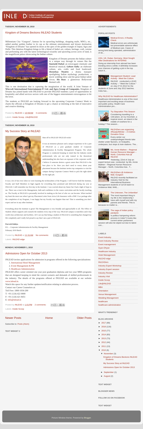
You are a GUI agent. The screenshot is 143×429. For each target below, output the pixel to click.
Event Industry (104, 237)
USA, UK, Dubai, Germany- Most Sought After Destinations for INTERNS (116, 59)
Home (49, 317)
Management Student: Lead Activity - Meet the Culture (123, 77)
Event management (107, 244)
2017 (104, 323)
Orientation (103, 291)
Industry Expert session (108, 269)
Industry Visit (104, 276)
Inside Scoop (18, 117)
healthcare (103, 301)
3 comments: (42, 113)
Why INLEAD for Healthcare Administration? (118, 96)
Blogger (87, 418)
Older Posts (84, 317)
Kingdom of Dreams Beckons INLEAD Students (33, 32)
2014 (104, 334)
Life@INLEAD (31, 117)
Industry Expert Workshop (109, 266)
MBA (100, 287)
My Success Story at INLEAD (22, 131)
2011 (104, 346)
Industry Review (105, 273)
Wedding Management (108, 298)
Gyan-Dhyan (104, 248)
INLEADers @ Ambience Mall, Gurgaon (122, 173)
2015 (104, 331)
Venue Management (107, 294)
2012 (104, 342)
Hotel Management (106, 255)
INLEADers (103, 262)
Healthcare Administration (23, 269)
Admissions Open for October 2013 (26, 253)
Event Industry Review (108, 241)
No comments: (42, 235)
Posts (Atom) (23, 324)
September (109, 372)
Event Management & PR (22, 266)
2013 (104, 338)
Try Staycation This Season (123, 111)
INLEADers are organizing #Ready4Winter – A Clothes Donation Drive (123, 131)
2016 (104, 327)
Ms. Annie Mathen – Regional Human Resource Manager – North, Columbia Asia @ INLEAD (124, 153)
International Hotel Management (25, 262)
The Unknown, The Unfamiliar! (124, 192)
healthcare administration (109, 305)
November (109, 353)
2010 (104, 350)
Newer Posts (13, 317)
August (107, 376)
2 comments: (41, 305)
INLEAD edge (18, 239)
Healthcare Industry (107, 251)
